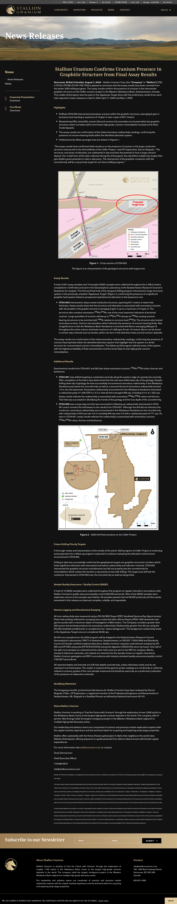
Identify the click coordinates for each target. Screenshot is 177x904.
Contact (125, 9)
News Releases (15, 79)
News (111, 9)
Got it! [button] (170, 901)
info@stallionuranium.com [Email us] (145, 866)
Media (8, 83)
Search (166, 9)
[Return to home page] (23, 13)
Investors (79, 9)
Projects (96, 9)
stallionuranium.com (90, 747)
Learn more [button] (103, 901)
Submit (152, 840)
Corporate (61, 9)
